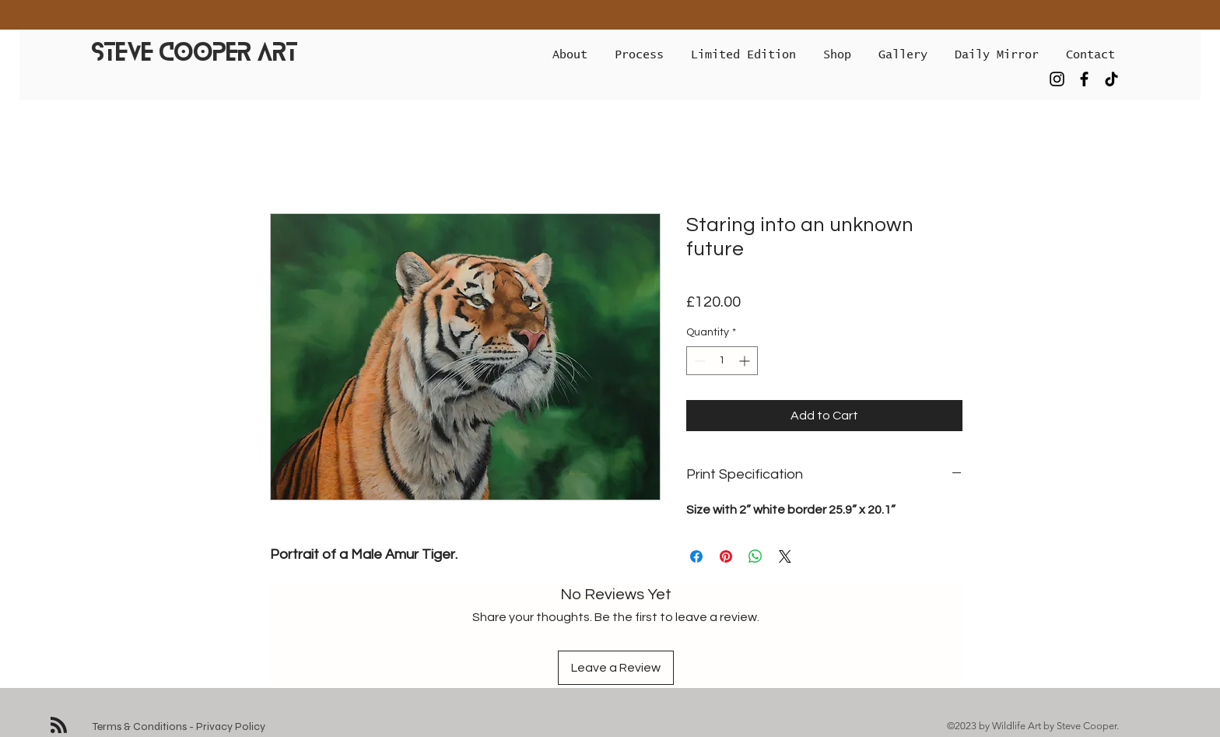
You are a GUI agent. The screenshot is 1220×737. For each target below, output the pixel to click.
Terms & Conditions (140, 726)
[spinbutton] (722, 360)
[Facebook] (1084, 79)
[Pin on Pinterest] (726, 556)
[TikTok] (1111, 79)
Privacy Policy (230, 726)
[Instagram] (1057, 79)
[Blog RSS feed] (59, 726)
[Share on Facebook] (696, 556)
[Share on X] (785, 556)
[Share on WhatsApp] (755, 556)
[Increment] (745, 360)
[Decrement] (698, 360)
